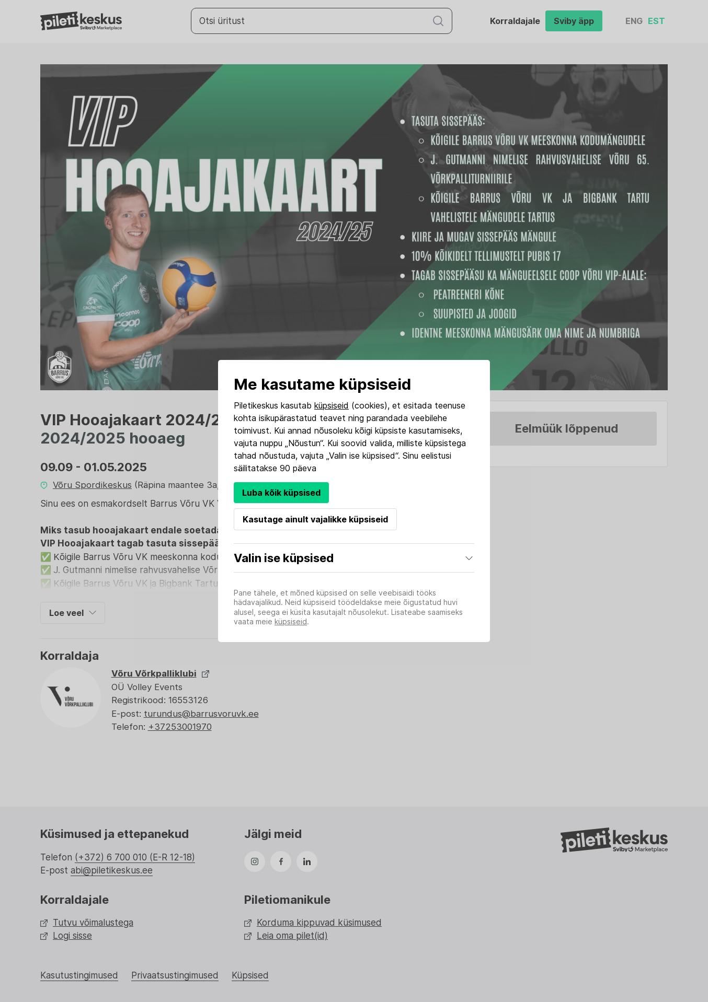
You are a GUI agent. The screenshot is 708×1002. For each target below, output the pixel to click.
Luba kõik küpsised (281, 492)
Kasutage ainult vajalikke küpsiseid (315, 519)
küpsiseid (331, 405)
